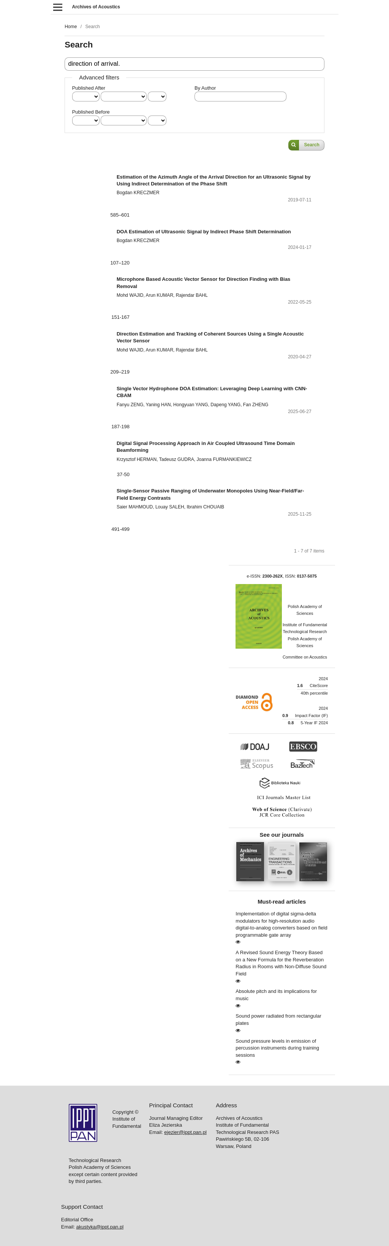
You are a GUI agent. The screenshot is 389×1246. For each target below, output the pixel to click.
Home (71, 26)
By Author (205, 88)
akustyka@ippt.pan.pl (100, 1227)
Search (311, 144)
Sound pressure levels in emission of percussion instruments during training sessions (277, 1048)
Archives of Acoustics (96, 6)
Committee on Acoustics (305, 657)
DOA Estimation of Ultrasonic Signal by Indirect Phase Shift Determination (204, 231)
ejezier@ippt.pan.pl (185, 1132)
